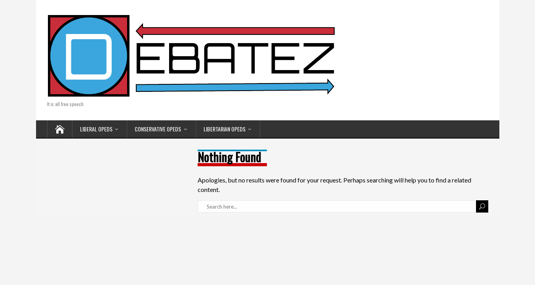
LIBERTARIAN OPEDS (225, 129)
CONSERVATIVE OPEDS (158, 129)
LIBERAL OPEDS (96, 129)
